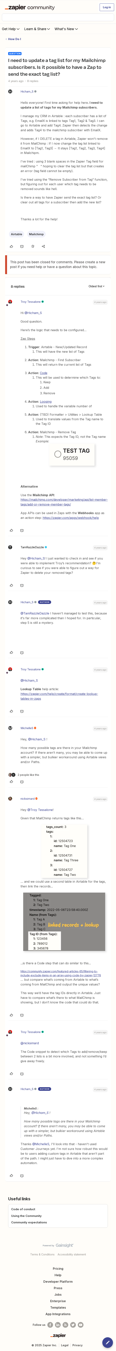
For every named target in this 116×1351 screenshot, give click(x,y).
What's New (67, 29)
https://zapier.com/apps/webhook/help (71, 518)
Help (58, 1275)
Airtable (16, 234)
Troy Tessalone (31, 302)
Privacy (77, 1345)
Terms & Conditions (42, 1254)
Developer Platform (58, 1281)
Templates (58, 1307)
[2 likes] (23, 775)
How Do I (14, 39)
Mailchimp (36, 234)
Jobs (58, 1294)
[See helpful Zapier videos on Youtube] (80, 1325)
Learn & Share (37, 29)
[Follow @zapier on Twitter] (73, 1325)
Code (43, 373)
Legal (64, 1345)
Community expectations (29, 1222)
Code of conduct (23, 1209)
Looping (46, 401)
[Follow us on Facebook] (50, 1325)
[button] (107, 7)
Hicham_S (27, 91)
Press (58, 1288)
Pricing (58, 1268)
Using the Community (26, 1216)
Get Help (11, 29)
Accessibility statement (72, 1254)
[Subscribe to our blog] (65, 1325)
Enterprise (58, 1301)
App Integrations (58, 1314)
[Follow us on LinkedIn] (58, 1325)
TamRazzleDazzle (32, 547)
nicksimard (28, 798)
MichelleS (27, 728)
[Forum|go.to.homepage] (30, 7)
